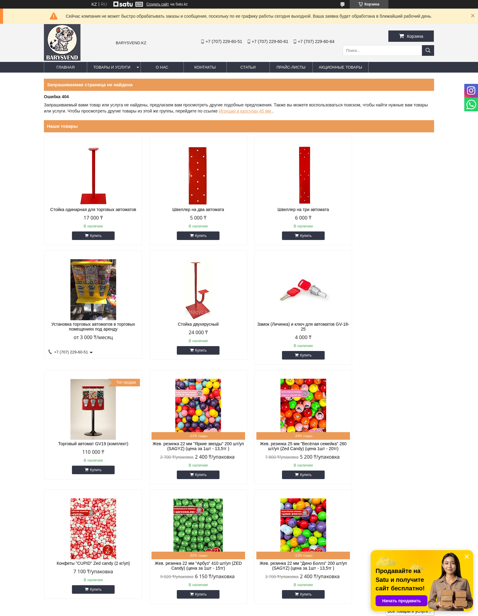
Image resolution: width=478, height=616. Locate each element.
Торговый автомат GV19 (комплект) (289, 324)
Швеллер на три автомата (288, 209)
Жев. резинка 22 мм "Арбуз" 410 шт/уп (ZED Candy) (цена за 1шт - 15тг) (288, 446)
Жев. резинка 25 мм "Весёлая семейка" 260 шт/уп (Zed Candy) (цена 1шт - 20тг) (90, 446)
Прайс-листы (290, 67)
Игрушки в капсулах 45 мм (245, 111)
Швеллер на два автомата (189, 209)
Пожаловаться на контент (257, 610)
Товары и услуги (111, 67)
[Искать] (428, 50)
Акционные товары (340, 67)
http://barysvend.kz (266, 562)
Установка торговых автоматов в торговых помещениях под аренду (388, 212)
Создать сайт (157, 4)
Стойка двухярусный (90, 324)
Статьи (248, 67)
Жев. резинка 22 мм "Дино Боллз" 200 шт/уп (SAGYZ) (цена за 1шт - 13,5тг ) (387, 446)
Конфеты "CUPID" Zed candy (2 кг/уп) (189, 443)
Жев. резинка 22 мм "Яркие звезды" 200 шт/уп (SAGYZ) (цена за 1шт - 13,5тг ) (387, 326)
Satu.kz (265, 605)
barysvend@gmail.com (270, 570)
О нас (162, 67)
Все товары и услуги (407, 491)
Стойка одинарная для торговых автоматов (90, 209)
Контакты (205, 67)
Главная (65, 67)
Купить (93, 236)
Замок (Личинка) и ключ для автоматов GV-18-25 (189, 326)
